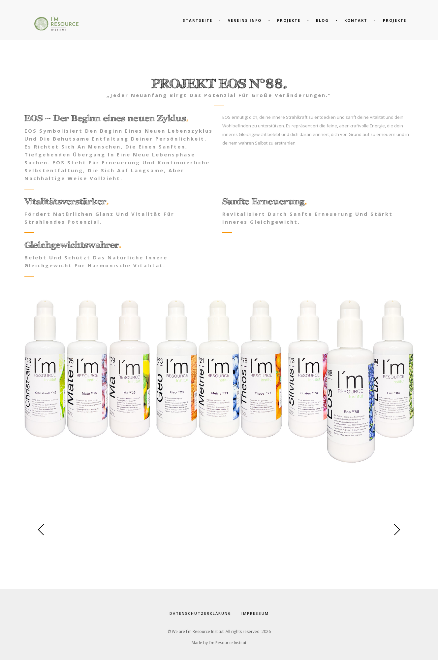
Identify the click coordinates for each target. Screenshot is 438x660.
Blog (322, 20)
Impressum (254, 613)
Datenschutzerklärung (200, 613)
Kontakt (355, 20)
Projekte (394, 20)
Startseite (197, 20)
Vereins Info (245, 20)
